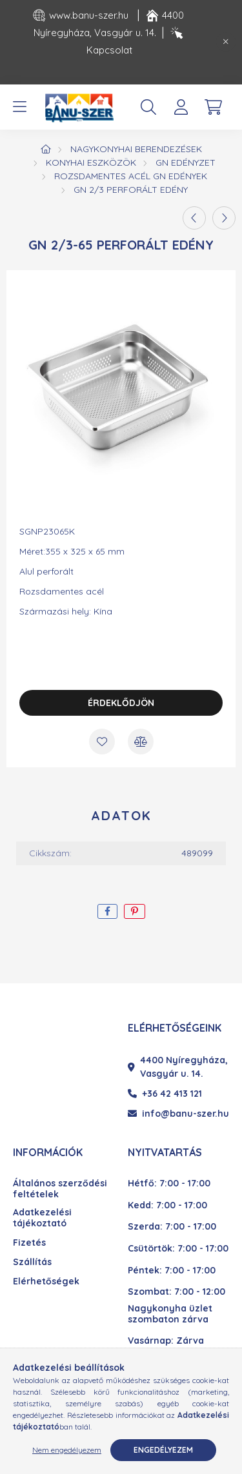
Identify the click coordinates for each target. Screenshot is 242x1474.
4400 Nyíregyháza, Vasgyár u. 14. (178, 1066)
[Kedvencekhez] (102, 741)
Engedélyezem (163, 1450)
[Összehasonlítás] (141, 741)
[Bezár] (226, 42)
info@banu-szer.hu (178, 1113)
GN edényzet (186, 162)
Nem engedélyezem (66, 1450)
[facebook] (107, 911)
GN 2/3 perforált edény (131, 189)
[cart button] (213, 107)
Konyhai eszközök (91, 162)
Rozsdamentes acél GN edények (130, 176)
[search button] (148, 107)
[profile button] (181, 107)
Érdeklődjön (121, 703)
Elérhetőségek (46, 1281)
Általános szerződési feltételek (60, 1189)
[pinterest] (134, 911)
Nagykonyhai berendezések (136, 149)
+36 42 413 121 (165, 1093)
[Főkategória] (46, 149)
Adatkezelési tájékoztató (42, 1218)
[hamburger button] (19, 107)
